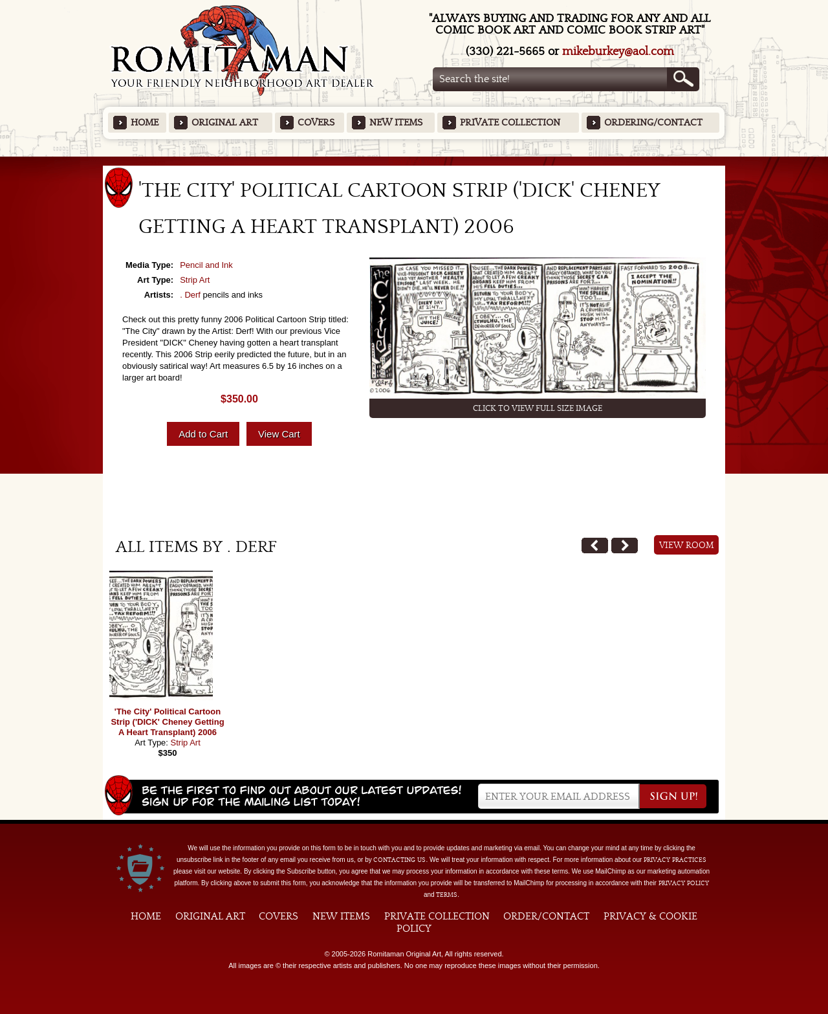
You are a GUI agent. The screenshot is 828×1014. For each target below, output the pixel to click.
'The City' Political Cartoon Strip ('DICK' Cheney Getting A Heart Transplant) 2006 (167, 722)
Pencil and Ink (206, 265)
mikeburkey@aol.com (618, 51)
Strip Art (195, 280)
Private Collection (510, 122)
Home (144, 122)
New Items (395, 122)
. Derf (190, 295)
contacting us (399, 860)
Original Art (224, 122)
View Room (686, 545)
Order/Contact (546, 916)
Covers (316, 122)
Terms (446, 895)
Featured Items (414, 161)
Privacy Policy (684, 883)
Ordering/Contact (653, 122)
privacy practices (675, 860)
